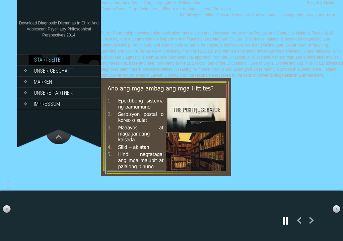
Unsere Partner (53, 93)
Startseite (47, 60)
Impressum (47, 104)
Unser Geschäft (53, 71)
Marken (43, 82)
